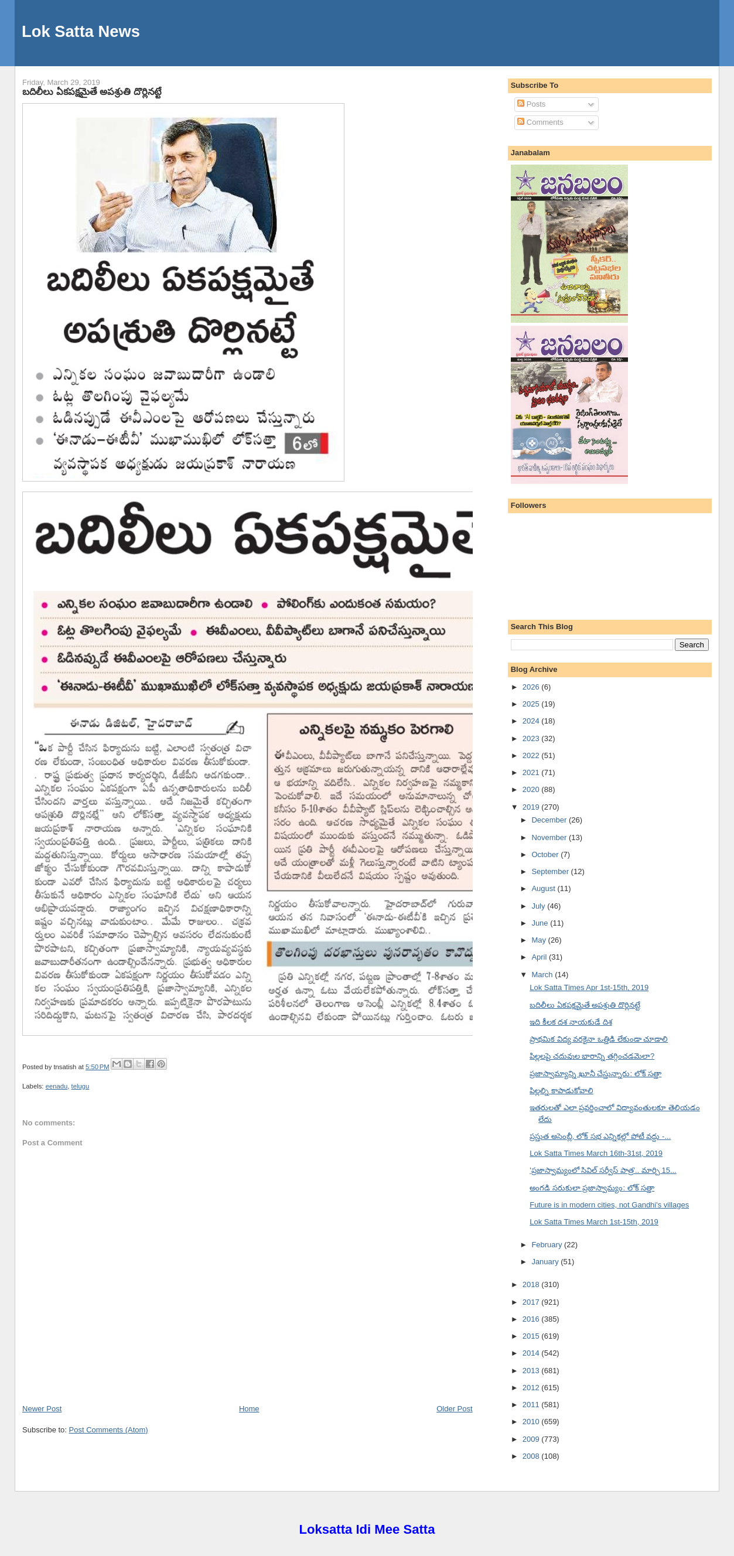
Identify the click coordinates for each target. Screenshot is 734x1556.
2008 (532, 1456)
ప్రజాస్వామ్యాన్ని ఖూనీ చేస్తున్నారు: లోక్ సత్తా (595, 1073)
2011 (532, 1404)
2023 (532, 738)
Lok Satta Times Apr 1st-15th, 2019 (589, 987)
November (550, 837)
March (543, 974)
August (544, 888)
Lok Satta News (81, 31)
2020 (532, 789)
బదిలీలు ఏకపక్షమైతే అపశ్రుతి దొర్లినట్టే (92, 91)
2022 (532, 755)
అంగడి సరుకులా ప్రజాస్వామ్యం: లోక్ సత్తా (592, 1187)
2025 (532, 703)
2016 (532, 1319)
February (547, 1244)
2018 (532, 1284)
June (540, 923)
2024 (532, 720)
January (546, 1261)
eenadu (57, 1086)
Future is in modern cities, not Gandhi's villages (609, 1204)
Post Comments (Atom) (108, 1429)
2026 (532, 687)
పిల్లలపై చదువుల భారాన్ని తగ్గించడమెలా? (592, 1056)
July (539, 906)
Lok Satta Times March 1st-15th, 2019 (594, 1221)
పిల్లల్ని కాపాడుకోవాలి (561, 1090)
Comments (540, 122)
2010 (532, 1421)
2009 (532, 1439)
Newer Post (42, 1408)
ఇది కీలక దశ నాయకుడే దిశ (571, 1022)
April (540, 957)
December (550, 819)
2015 (532, 1336)
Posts (531, 104)
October (546, 854)
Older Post (454, 1408)
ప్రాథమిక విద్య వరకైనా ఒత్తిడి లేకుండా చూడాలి (599, 1039)
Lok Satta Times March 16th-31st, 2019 (596, 1153)
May (539, 940)
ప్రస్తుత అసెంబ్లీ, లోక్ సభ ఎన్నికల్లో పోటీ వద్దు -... (600, 1136)
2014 (532, 1353)
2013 (532, 1370)
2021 (532, 772)
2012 (532, 1387)
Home (249, 1408)
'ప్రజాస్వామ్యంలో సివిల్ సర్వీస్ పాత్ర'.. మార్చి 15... (603, 1170)
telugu (80, 1086)
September (551, 871)
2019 (532, 807)
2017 (532, 1302)
